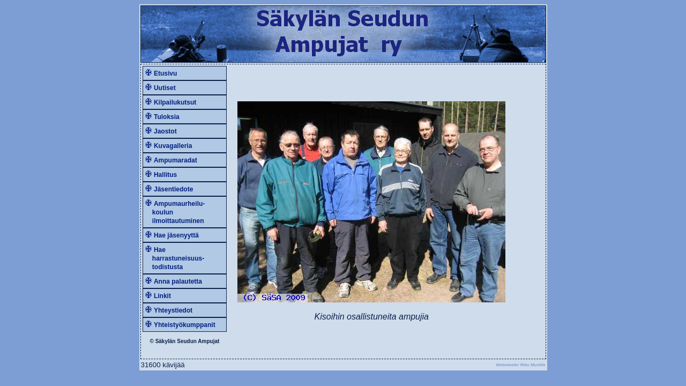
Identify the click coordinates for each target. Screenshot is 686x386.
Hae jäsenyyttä (176, 235)
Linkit (162, 296)
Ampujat (208, 341)
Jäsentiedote (173, 189)
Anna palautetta (178, 281)
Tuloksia (167, 117)
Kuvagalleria (173, 146)
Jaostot (165, 131)
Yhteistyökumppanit (184, 325)
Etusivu (165, 73)
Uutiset (165, 88)
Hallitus (165, 175)
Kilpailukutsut (175, 102)
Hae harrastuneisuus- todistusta (175, 258)
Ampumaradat (175, 160)
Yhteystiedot (173, 310)
